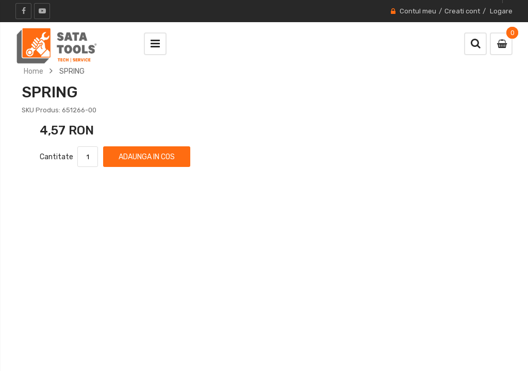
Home (33, 71)
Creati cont (462, 11)
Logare (501, 11)
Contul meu (418, 11)
